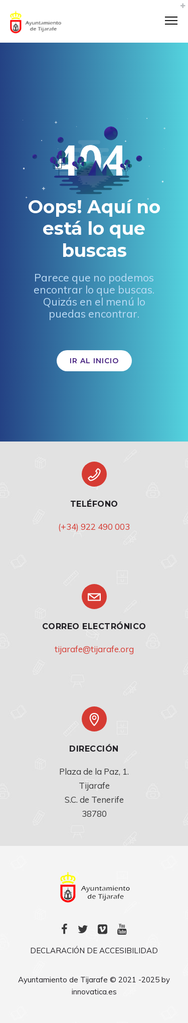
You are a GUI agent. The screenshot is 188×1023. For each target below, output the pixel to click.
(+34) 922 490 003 (94, 526)
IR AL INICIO (94, 360)
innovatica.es (94, 991)
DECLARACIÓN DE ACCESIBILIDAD (94, 950)
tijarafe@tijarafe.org (94, 649)
